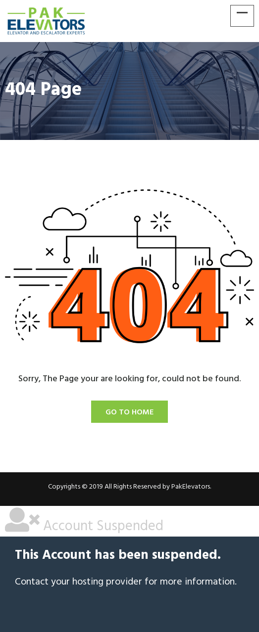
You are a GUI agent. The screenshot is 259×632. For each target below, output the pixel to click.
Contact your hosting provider (78, 582)
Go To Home (129, 412)
